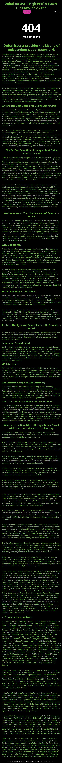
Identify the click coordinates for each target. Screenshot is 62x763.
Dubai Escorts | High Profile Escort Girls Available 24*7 (31, 5)
